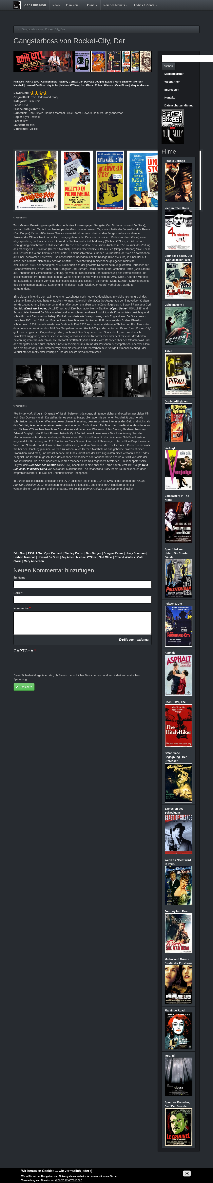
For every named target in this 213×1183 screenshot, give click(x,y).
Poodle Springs (175, 160)
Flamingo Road (175, 1010)
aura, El (170, 1055)
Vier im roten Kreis (177, 208)
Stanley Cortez (68, 81)
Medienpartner (174, 73)
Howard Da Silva (35, 85)
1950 (36, 81)
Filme (92, 5)
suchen (168, 66)
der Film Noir (35, 5)
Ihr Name (19, 577)
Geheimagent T (175, 304)
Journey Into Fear (176, 911)
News (56, 5)
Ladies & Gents (145, 5)
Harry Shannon (123, 81)
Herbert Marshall (24, 557)
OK (187, 1173)
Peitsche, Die (173, 603)
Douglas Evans (103, 81)
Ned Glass (87, 85)
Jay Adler (52, 85)
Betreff (17, 593)
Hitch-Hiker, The (175, 702)
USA (29, 81)
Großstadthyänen (176, 401)
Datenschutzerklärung (179, 105)
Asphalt (170, 652)
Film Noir (73, 5)
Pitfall (168, 351)
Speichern (23, 687)
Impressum (172, 89)
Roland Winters (104, 85)
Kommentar (21, 608)
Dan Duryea (85, 81)
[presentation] (43, 665)
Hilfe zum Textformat (134, 639)
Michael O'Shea (69, 85)
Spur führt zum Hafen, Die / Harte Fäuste (176, 553)
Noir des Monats (116, 5)
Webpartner (172, 81)
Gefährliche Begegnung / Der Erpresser (176, 757)
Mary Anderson (140, 85)
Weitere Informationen (68, 1180)
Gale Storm (121, 85)
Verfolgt (170, 448)
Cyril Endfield (49, 81)
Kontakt (170, 97)
